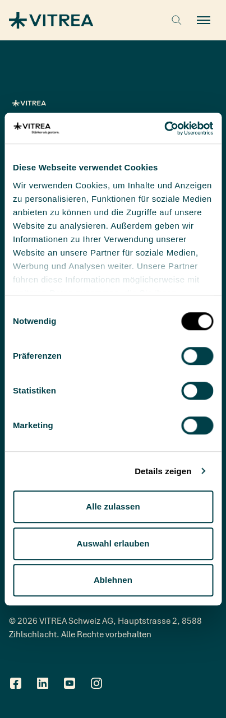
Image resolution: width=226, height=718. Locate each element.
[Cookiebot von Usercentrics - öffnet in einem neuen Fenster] (164, 128)
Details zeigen (163, 471)
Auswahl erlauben (113, 543)
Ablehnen (113, 580)
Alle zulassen (113, 506)
